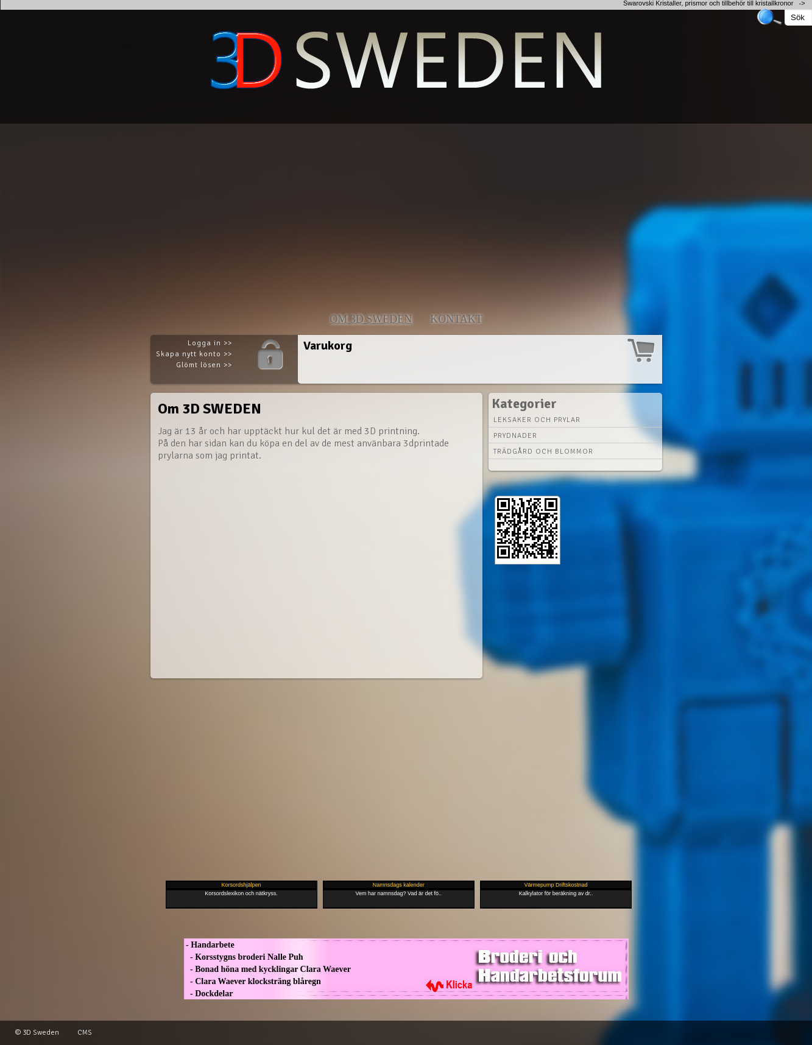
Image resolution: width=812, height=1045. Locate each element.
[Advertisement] (365, 209)
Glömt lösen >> (204, 365)
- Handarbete (209, 944)
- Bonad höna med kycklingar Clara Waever (267, 969)
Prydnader (515, 435)
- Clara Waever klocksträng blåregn (252, 981)
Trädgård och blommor (543, 451)
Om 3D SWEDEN (371, 319)
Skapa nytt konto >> (194, 354)
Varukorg (327, 345)
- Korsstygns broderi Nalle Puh (243, 957)
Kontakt (456, 319)
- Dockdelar (208, 993)
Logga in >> (210, 343)
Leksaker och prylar (537, 419)
